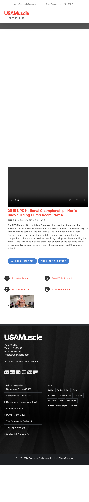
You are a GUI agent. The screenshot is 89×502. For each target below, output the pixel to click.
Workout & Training (16, 434)
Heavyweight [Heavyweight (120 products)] (65, 395)
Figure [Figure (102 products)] (76, 390)
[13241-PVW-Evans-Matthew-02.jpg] (22, 305)
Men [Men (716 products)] (62, 400)
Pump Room (12, 415)
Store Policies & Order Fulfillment (21, 361)
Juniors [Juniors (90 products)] (78, 395)
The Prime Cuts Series (17, 421)
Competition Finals (16, 395)
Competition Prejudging (18, 402)
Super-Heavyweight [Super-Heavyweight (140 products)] (57, 406)
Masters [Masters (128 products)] (52, 400)
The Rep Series (14, 427)
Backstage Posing (15, 389)
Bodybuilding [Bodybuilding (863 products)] (63, 390)
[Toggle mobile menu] (83, 13)
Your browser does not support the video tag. (48, 187)
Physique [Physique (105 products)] (71, 400)
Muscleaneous (13, 408)
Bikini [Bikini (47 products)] (50, 390)
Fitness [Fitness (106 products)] (51, 395)
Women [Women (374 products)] (74, 406)
